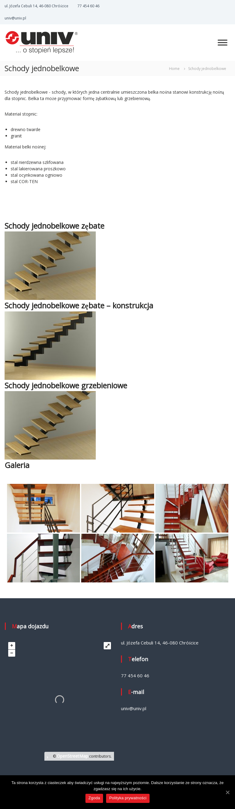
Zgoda (94, 798)
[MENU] (222, 42)
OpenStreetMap (72, 756)
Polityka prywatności (128, 798)
